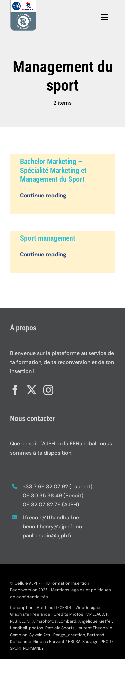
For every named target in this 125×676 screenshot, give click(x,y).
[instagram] (48, 389)
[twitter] (32, 389)
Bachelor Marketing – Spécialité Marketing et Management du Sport (53, 170)
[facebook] (15, 389)
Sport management (47, 238)
